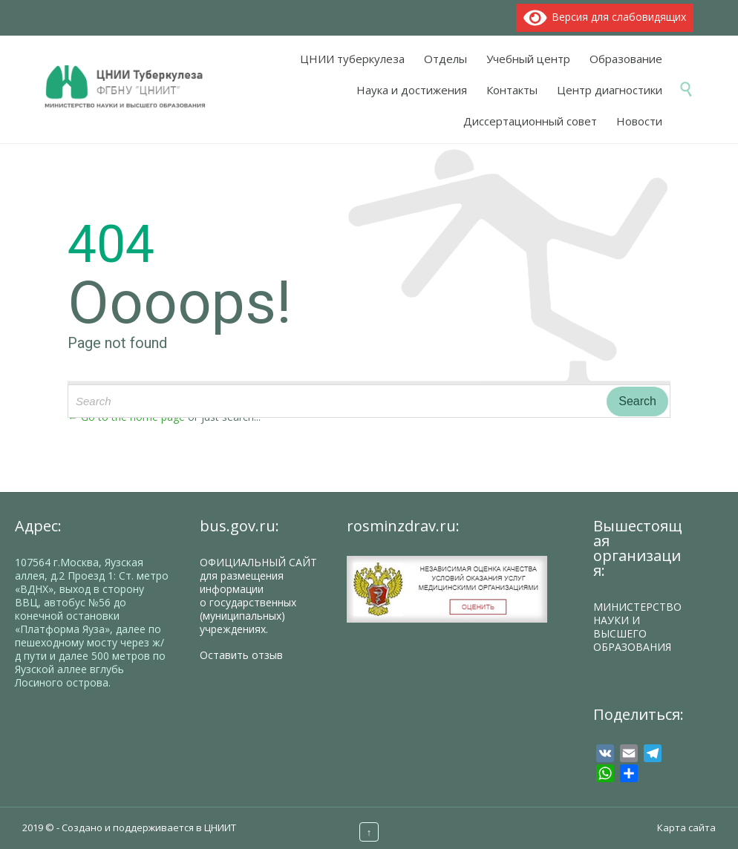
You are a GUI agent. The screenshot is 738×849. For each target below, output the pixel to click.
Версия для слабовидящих (605, 17)
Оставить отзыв (241, 655)
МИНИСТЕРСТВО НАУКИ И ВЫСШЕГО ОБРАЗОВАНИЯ (637, 627)
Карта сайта (686, 827)
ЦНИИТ (220, 827)
